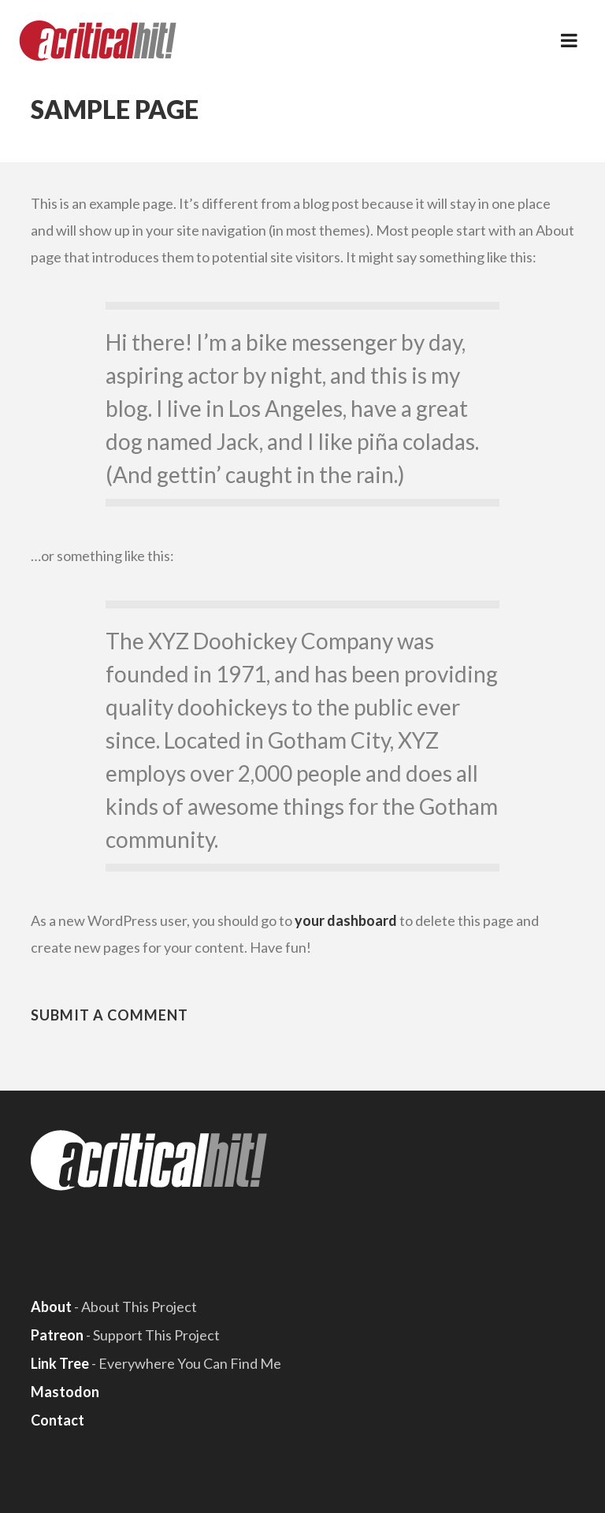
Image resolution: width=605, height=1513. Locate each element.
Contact (57, 1420)
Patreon (57, 1335)
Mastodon (65, 1391)
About (51, 1306)
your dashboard (346, 920)
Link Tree (60, 1363)
